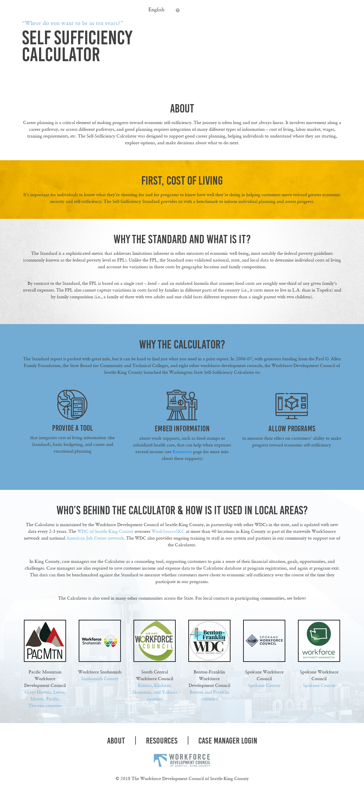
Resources (182, 451)
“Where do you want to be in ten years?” (72, 23)
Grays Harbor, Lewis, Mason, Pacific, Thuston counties (44, 698)
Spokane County (264, 685)
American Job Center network (95, 538)
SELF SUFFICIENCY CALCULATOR (77, 46)
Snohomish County (99, 678)
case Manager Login (227, 740)
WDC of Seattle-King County (105, 531)
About (116, 740)
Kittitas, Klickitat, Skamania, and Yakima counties (154, 692)
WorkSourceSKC (168, 531)
